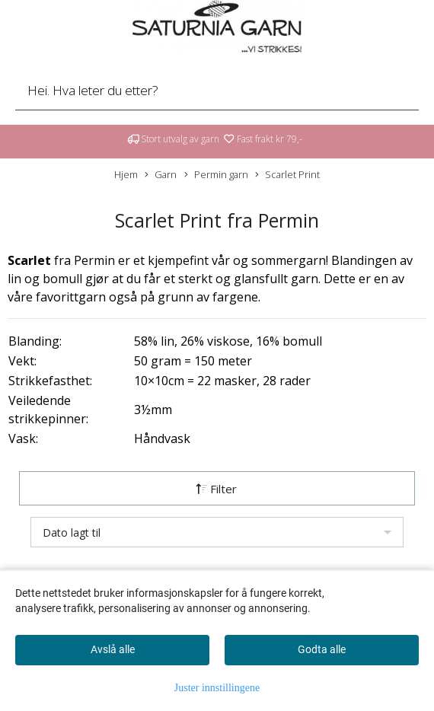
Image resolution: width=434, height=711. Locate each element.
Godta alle (322, 649)
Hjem (126, 174)
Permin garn (216, 174)
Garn (161, 174)
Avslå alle (113, 649)
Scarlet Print (287, 174)
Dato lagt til (72, 532)
